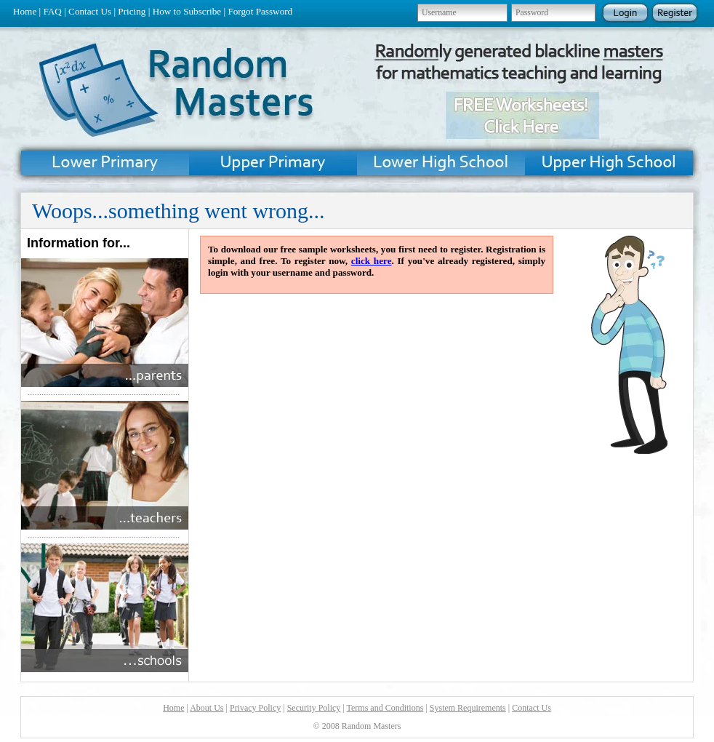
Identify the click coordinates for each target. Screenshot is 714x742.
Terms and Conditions (385, 708)
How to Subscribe (187, 11)
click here (371, 260)
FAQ (52, 11)
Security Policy (314, 708)
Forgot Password (260, 11)
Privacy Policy (255, 708)
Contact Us (89, 11)
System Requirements (468, 708)
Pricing (131, 11)
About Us (206, 708)
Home (24, 11)
